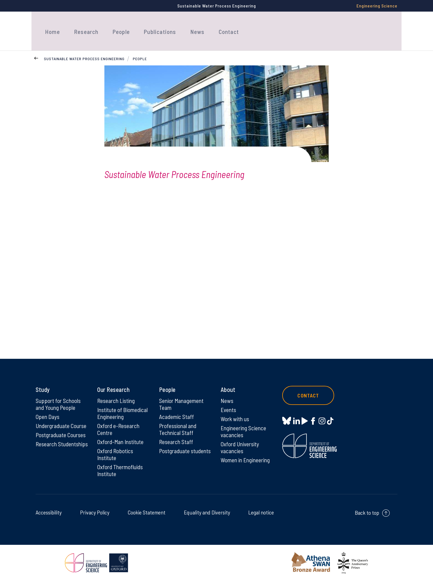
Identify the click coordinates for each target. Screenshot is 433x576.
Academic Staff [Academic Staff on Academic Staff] (177, 409)
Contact (216, 27)
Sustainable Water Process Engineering (84, 51)
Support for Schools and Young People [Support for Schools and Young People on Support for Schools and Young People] (58, 397)
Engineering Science (377, 5)
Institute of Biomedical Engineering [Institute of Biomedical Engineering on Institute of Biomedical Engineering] (123, 406)
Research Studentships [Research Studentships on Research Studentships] (51, 441)
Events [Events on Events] (229, 402)
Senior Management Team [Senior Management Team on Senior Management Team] (182, 397)
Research (82, 27)
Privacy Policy (94, 507)
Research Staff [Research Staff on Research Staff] (176, 435)
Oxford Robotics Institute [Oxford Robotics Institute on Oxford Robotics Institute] (115, 449)
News (186, 27)
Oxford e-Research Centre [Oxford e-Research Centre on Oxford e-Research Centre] (119, 423)
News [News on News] (227, 393)
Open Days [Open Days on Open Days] (48, 409)
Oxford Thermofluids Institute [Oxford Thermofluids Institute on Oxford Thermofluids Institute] (121, 465)
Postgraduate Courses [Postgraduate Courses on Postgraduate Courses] (62, 428)
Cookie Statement (146, 507)
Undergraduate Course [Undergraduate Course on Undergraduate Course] (62, 419)
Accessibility (49, 507)
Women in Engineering (247, 454)
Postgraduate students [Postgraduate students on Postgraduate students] (175, 449)
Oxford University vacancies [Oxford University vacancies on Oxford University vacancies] (240, 441)
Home (51, 27)
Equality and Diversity (207, 507)
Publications (151, 27)
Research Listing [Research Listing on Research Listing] (116, 393)
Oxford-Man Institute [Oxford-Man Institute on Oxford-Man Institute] (121, 435)
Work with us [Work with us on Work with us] (235, 412)
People (115, 27)
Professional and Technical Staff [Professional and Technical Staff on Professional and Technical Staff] (178, 423)
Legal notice (261, 507)
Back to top (367, 508)
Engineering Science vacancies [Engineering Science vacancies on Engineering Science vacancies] (244, 425)
